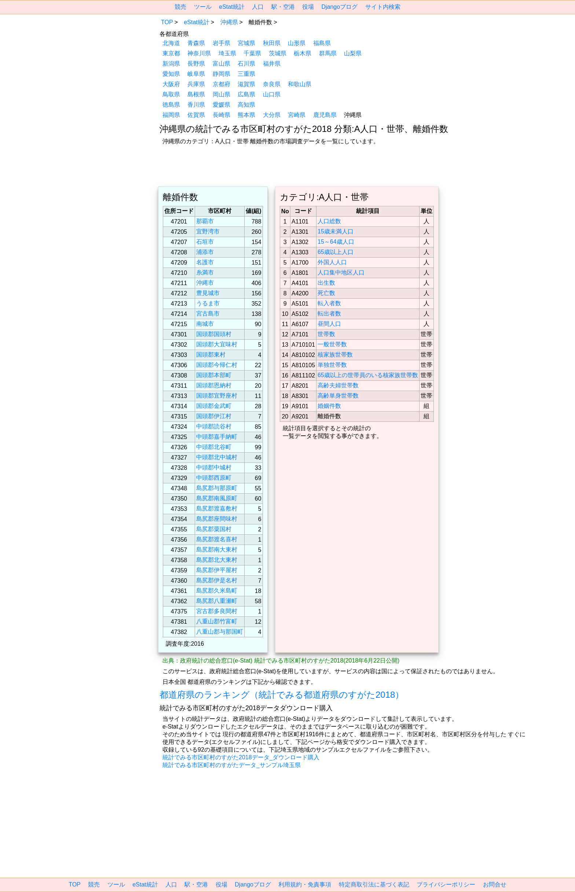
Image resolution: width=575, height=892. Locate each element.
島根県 (196, 94)
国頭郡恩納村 (213, 385)
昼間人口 (329, 324)
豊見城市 (208, 293)
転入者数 (329, 303)
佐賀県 (196, 115)
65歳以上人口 (336, 252)
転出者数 (329, 313)
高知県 (246, 105)
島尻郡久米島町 (216, 590)
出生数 (326, 283)
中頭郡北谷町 (213, 447)
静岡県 (221, 74)
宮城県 (246, 43)
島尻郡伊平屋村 (216, 570)
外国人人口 (332, 262)
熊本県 (246, 115)
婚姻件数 (329, 406)
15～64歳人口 (336, 242)
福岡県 (171, 115)
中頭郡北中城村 (216, 457)
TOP (167, 22)
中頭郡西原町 (213, 478)
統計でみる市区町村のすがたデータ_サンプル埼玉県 (231, 765)
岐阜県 (196, 74)
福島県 (322, 43)
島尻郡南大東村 (216, 549)
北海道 (171, 43)
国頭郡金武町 (213, 406)
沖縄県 (229, 22)
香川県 (196, 105)
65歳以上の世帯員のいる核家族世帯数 (368, 375)
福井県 (272, 63)
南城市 (205, 324)
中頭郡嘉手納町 (216, 437)
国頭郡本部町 (213, 375)
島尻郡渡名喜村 (216, 539)
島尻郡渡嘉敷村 (216, 508)
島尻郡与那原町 (216, 488)
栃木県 (302, 53)
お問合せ (494, 884)
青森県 (196, 43)
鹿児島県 (325, 115)
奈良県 (272, 84)
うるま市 (208, 303)
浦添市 (205, 252)
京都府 (221, 84)
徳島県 (171, 105)
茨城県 (277, 53)
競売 (180, 7)
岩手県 (221, 43)
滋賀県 (246, 84)
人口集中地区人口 (341, 272)
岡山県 (221, 94)
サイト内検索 (382, 7)
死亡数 (326, 293)
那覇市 (205, 221)
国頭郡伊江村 (213, 416)
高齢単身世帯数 (338, 395)
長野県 (196, 63)
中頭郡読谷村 (213, 426)
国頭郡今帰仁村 (216, 365)
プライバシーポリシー (446, 884)
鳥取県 (171, 94)
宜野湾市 (208, 231)
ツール (203, 7)
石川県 (246, 63)
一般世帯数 (332, 344)
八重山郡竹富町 (216, 621)
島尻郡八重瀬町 (216, 601)
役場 (308, 7)
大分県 (272, 115)
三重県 (246, 74)
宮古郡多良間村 (216, 611)
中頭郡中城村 (213, 467)
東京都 (171, 53)
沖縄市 (205, 283)
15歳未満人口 (336, 231)
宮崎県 (296, 115)
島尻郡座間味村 (216, 519)
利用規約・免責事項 (304, 884)
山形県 (296, 43)
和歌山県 (299, 84)
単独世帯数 (332, 365)
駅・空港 (283, 7)
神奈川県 (199, 53)
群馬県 (328, 53)
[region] (99, 63)
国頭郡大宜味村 (216, 344)
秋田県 (272, 43)
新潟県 (171, 63)
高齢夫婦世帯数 (338, 385)
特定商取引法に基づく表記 (374, 884)
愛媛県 (221, 105)
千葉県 (252, 53)
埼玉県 (227, 53)
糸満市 (205, 272)
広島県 (246, 94)
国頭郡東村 (211, 354)
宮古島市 (208, 313)
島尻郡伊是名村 (216, 580)
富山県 (221, 63)
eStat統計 (231, 7)
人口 (258, 7)
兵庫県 (196, 84)
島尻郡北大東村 (216, 560)
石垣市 (205, 242)
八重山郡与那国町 (219, 632)
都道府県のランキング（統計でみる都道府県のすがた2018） (282, 695)
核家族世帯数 (335, 354)
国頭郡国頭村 (213, 334)
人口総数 (329, 221)
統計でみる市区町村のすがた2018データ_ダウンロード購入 (241, 757)
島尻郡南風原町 (216, 498)
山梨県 (353, 53)
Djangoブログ (339, 7)
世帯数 (326, 334)
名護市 (205, 262)
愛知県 (171, 74)
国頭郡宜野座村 (216, 395)
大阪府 (171, 84)
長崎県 (221, 115)
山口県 (272, 94)
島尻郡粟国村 (213, 529)
